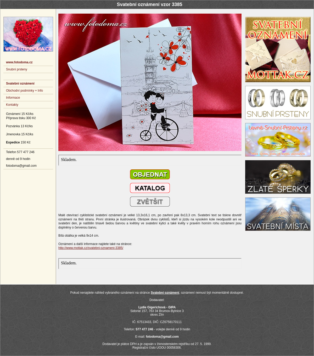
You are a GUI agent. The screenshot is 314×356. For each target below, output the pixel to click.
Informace (13, 97)
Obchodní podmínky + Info (24, 90)
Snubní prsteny (16, 69)
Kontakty (12, 105)
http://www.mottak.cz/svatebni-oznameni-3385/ (90, 248)
